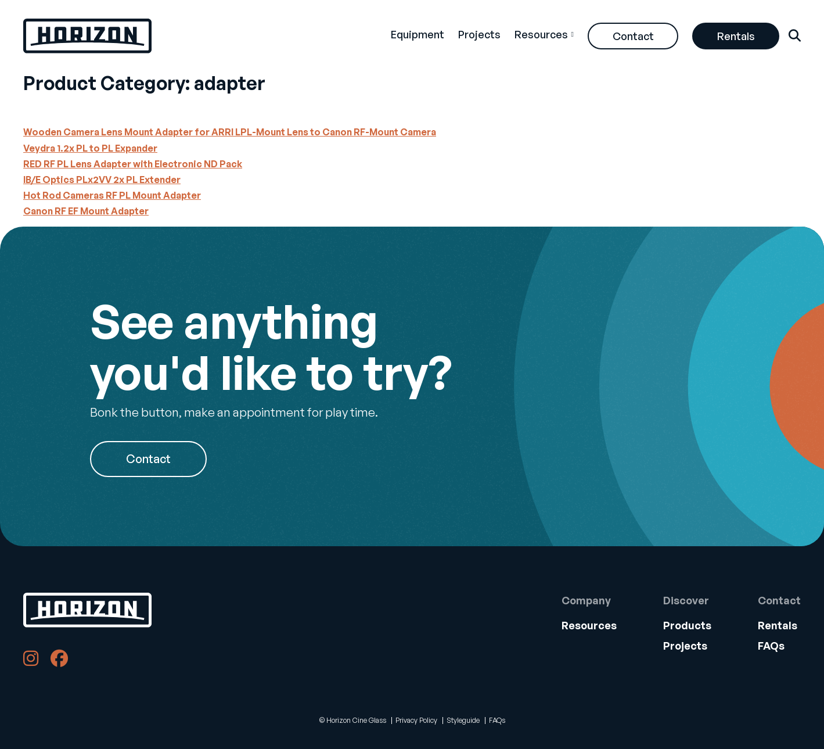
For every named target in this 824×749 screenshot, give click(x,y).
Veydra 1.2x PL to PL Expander (90, 148)
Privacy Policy (416, 720)
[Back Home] (87, 36)
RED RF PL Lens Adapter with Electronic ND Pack (132, 164)
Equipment (417, 34)
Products (687, 625)
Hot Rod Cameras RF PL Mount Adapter (112, 195)
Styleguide (463, 720)
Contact (633, 36)
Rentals (736, 36)
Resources (541, 34)
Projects (479, 34)
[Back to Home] (87, 610)
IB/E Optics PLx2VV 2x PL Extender (102, 179)
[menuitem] (417, 36)
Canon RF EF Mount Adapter (86, 211)
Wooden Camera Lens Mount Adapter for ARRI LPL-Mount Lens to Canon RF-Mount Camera (229, 132)
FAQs (771, 645)
